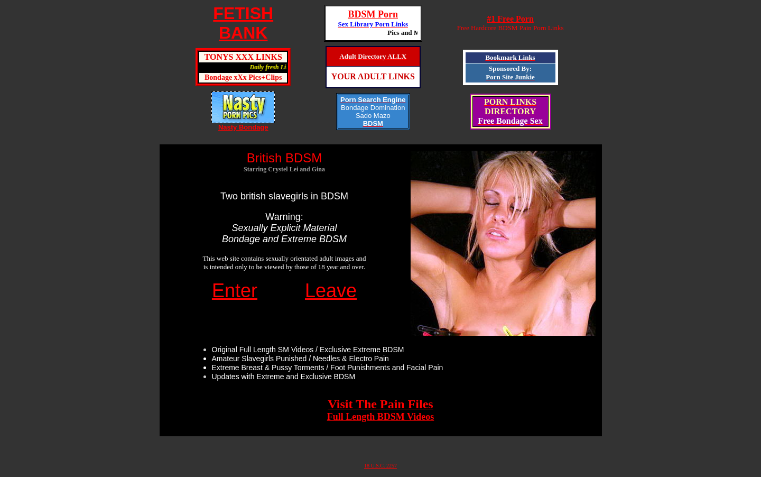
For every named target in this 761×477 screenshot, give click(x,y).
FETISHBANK (243, 23)
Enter (234, 290)
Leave (331, 290)
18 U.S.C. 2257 (380, 466)
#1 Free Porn (510, 18)
